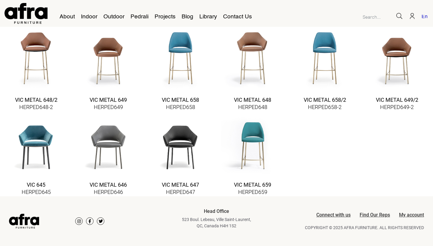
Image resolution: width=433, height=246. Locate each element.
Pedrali (140, 17)
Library (208, 17)
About (67, 17)
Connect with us (333, 215)
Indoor (89, 17)
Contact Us (237, 17)
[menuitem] (423, 17)
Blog (187, 17)
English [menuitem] (424, 17)
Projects (165, 17)
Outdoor (113, 17)
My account (411, 215)
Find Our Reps (375, 215)
